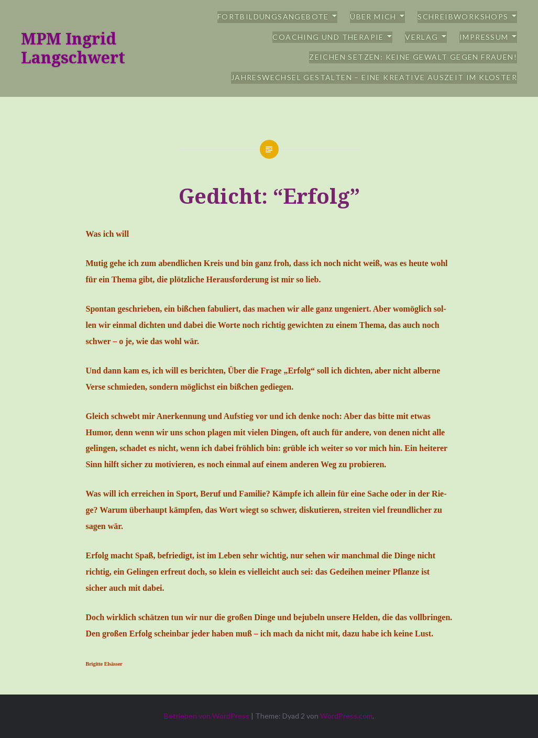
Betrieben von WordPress (206, 715)
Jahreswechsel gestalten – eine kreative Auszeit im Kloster (374, 77)
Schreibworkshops (463, 16)
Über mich (373, 16)
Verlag (421, 36)
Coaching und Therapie (327, 36)
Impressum (484, 36)
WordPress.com (346, 715)
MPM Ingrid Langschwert (73, 48)
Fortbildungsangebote (273, 16)
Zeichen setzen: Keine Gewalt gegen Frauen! (413, 56)
